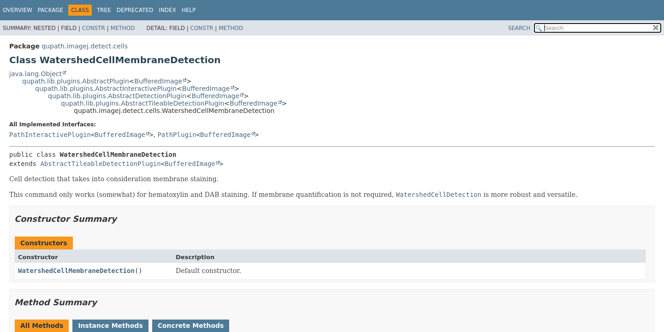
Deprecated (135, 10)
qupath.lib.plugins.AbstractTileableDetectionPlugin (142, 103)
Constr (93, 28)
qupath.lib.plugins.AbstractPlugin (75, 81)
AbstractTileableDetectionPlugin (100, 163)
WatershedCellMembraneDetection (76, 270)
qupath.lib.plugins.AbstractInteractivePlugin (106, 88)
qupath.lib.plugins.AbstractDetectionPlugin (117, 96)
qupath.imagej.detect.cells (85, 46)
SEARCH (519, 28)
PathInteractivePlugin (50, 134)
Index (167, 10)
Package (50, 10)
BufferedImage (159, 81)
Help (189, 10)
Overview (17, 10)
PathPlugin (176, 134)
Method (123, 28)
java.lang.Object (35, 73)
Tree (104, 10)
